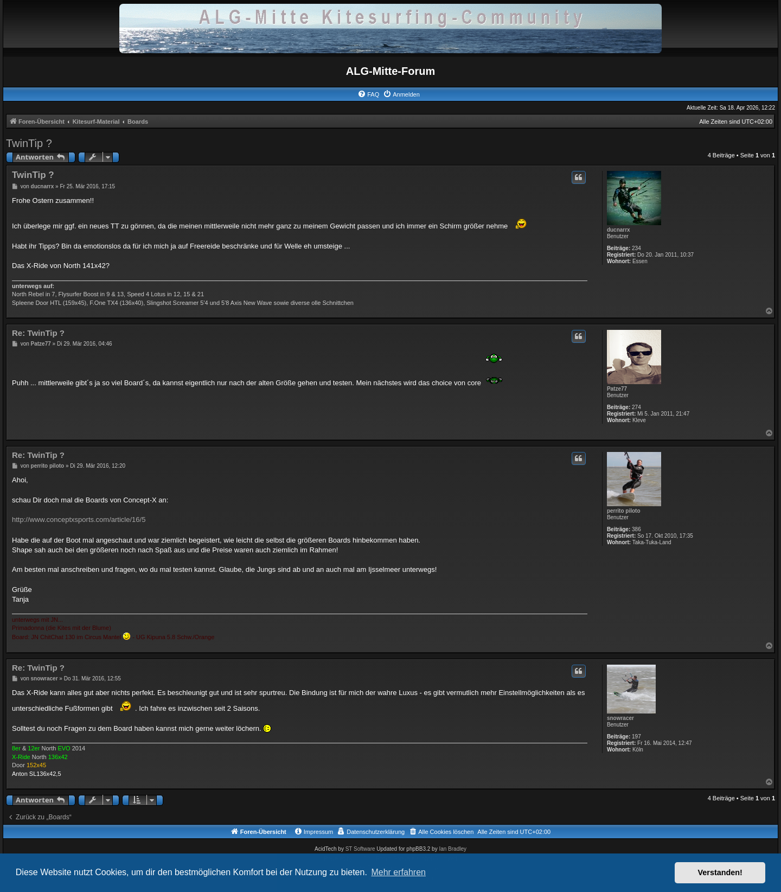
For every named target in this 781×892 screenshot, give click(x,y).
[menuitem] (368, 94)
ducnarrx (618, 230)
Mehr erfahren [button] (398, 872)
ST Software (360, 849)
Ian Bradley (452, 849)
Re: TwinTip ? (38, 332)
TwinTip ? (29, 143)
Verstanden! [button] (720, 872)
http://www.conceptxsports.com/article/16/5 (78, 519)
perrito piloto (624, 511)
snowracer (620, 718)
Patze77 (617, 389)
